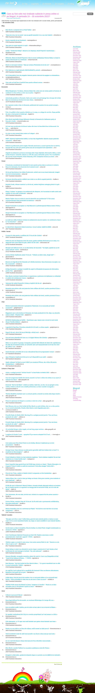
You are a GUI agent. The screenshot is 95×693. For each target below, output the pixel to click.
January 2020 (76, 174)
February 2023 (76, 112)
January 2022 (76, 134)
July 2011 (75, 346)
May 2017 (75, 228)
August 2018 (76, 203)
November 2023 (77, 97)
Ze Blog (71, 4)
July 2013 (75, 305)
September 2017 (77, 221)
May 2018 (75, 208)
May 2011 (75, 349)
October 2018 (76, 200)
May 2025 (75, 67)
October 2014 (76, 280)
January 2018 (76, 215)
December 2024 (77, 75)
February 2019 (76, 193)
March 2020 (76, 171)
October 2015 (76, 260)
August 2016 (76, 243)
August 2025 (76, 62)
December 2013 (77, 297)
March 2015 (76, 272)
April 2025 (75, 69)
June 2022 (75, 126)
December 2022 (77, 116)
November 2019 (77, 178)
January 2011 (76, 356)
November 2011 (77, 339)
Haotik (74, 392)
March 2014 (76, 292)
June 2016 (75, 247)
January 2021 (76, 154)
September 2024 (77, 80)
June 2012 (75, 327)
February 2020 (76, 173)
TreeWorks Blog (77, 400)
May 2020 (75, 168)
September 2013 (77, 302)
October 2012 (76, 320)
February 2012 (76, 334)
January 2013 (76, 315)
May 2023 (75, 107)
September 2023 (77, 101)
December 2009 (77, 369)
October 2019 (76, 179)
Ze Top (24, 4)
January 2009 (76, 381)
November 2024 (77, 77)
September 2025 (77, 60)
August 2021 (76, 143)
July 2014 (75, 285)
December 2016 (77, 237)
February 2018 (76, 213)
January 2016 (76, 255)
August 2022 (76, 122)
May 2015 (75, 268)
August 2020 (76, 163)
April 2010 (75, 366)
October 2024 (76, 79)
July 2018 (75, 205)
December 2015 (77, 257)
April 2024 (75, 89)
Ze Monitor (46, 4)
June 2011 (75, 347)
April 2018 (75, 210)
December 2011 (77, 337)
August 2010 (76, 359)
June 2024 (75, 85)
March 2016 (76, 252)
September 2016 (77, 242)
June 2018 (75, 206)
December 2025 (77, 55)
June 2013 (75, 307)
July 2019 (75, 184)
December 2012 (77, 317)
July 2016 (75, 245)
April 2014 (75, 290)
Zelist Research (17, 18)
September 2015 (77, 262)
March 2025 (76, 70)
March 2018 (76, 211)
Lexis (74, 393)
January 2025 (76, 74)
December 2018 (77, 196)
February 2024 (76, 92)
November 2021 (77, 137)
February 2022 (76, 132)
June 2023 (75, 106)
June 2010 (75, 362)
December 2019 (77, 176)
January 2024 (76, 94)
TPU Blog (75, 398)
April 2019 (75, 190)
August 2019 (76, 183)
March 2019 (76, 191)
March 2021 (76, 151)
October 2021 (76, 139)
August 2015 (76, 263)
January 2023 (76, 114)
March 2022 (76, 131)
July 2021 (75, 144)
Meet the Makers (83, 3)
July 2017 (75, 225)
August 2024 (76, 82)
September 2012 (77, 322)
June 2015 (75, 267)
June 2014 (75, 287)
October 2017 (76, 220)
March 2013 (76, 312)
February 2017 (76, 233)
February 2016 (76, 253)
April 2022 (75, 129)
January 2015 (76, 275)
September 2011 (77, 342)
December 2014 (77, 277)
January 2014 (76, 295)
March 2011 (76, 352)
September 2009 (77, 372)
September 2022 (77, 121)
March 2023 (76, 111)
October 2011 (76, 341)
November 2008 (77, 384)
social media (10, 18)
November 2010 (77, 357)
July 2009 (75, 374)
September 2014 (77, 282)
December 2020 (77, 156)
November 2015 (77, 258)
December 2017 (77, 216)
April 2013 (75, 310)
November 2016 (77, 238)
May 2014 (75, 289)
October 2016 (76, 240)
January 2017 (76, 235)
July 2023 (75, 104)
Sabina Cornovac (77, 397)
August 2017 (76, 223)
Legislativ (35, 4)
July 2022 (75, 124)
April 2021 (75, 149)
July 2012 (75, 325)
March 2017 (76, 231)
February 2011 (76, 354)
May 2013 (75, 309)
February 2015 (76, 273)
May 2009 (75, 376)
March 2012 (76, 332)
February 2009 (76, 379)
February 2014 (76, 294)
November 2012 (77, 319)
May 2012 (75, 329)
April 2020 (75, 169)
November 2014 (77, 278)
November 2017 (77, 218)
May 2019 (75, 188)
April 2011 (75, 351)
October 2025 (76, 59)
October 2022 (76, 119)
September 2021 (77, 141)
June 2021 (75, 146)
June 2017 (75, 226)
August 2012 (76, 324)
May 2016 (75, 248)
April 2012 (75, 331)
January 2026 (76, 54)
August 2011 (76, 344)
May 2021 (75, 148)
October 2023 (76, 99)
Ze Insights (59, 4)
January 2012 (76, 336)
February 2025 (76, 72)
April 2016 (75, 250)
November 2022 (77, 117)
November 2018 (77, 198)
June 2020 (75, 166)
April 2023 (75, 109)
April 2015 (75, 270)
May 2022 (75, 127)
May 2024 (75, 87)
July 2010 (75, 361)
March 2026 (76, 50)
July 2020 (75, 164)
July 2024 (75, 84)
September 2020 (77, 161)
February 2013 (76, 314)
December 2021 (77, 136)
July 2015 (75, 265)
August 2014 (76, 284)
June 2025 (75, 65)
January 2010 (76, 367)
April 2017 (75, 230)
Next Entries (57, 664)
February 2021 (76, 153)
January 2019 (76, 195)
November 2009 (77, 371)
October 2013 (76, 300)
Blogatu (75, 390)
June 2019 (75, 186)
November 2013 (77, 299)
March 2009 (76, 378)
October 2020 (76, 159)
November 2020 (77, 158)
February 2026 (76, 52)
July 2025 (75, 64)
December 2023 (77, 96)
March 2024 (76, 90)
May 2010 (75, 364)
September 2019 (77, 181)
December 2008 (77, 383)
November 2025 (77, 57)
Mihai (74, 395)
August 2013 (76, 304)
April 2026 (75, 49)
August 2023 (76, 102)
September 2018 (77, 201)
